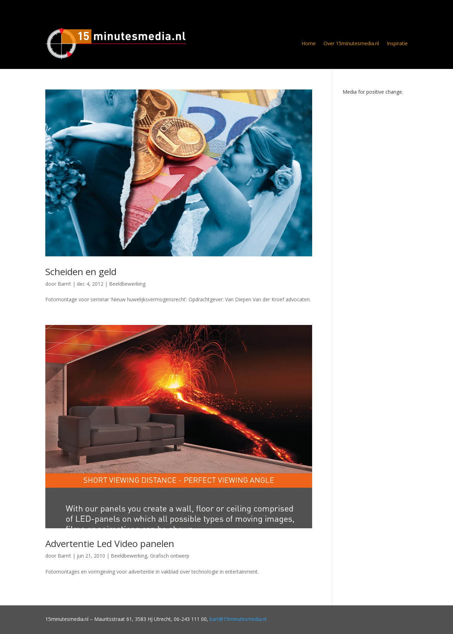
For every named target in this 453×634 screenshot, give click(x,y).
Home (309, 43)
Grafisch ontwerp (169, 555)
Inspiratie (397, 43)
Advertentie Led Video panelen (109, 543)
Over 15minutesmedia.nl (351, 43)
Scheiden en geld (80, 271)
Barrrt (64, 283)
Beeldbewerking (127, 283)
